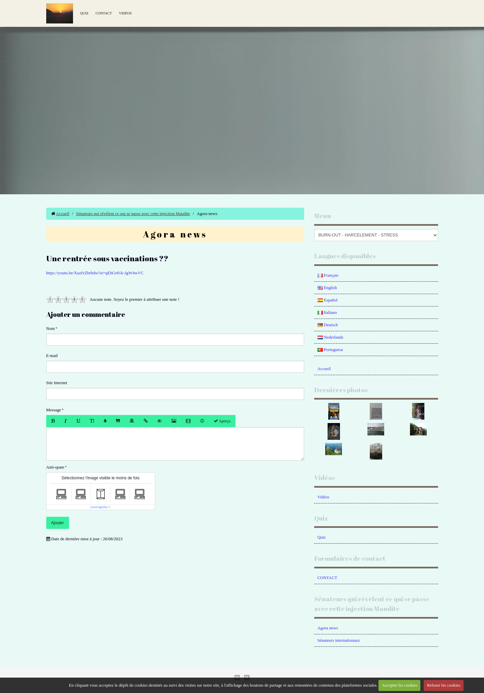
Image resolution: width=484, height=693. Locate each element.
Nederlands (330, 337)
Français (328, 275)
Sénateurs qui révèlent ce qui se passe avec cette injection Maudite (133, 213)
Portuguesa (330, 349)
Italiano (327, 312)
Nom (50, 328)
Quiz (84, 13)
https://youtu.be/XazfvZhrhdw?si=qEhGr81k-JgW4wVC (95, 273)
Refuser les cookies (444, 685)
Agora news (328, 628)
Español (328, 300)
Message (53, 410)
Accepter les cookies (399, 685)
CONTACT (327, 577)
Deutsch (328, 325)
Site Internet (56, 382)
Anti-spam (55, 467)
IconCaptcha (99, 507)
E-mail (52, 355)
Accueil (62, 213)
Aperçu (222, 421)
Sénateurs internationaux (339, 640)
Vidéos (125, 13)
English (327, 287)
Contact (103, 13)
